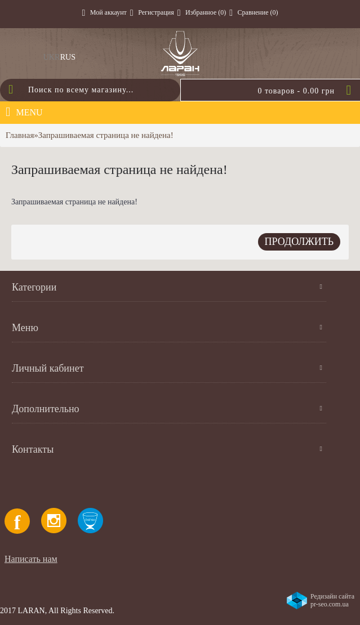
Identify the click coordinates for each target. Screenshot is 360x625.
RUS (67, 57)
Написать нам (31, 559)
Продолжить (299, 241)
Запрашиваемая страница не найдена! (106, 135)
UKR (51, 57)
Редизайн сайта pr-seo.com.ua (332, 600)
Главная (20, 135)
